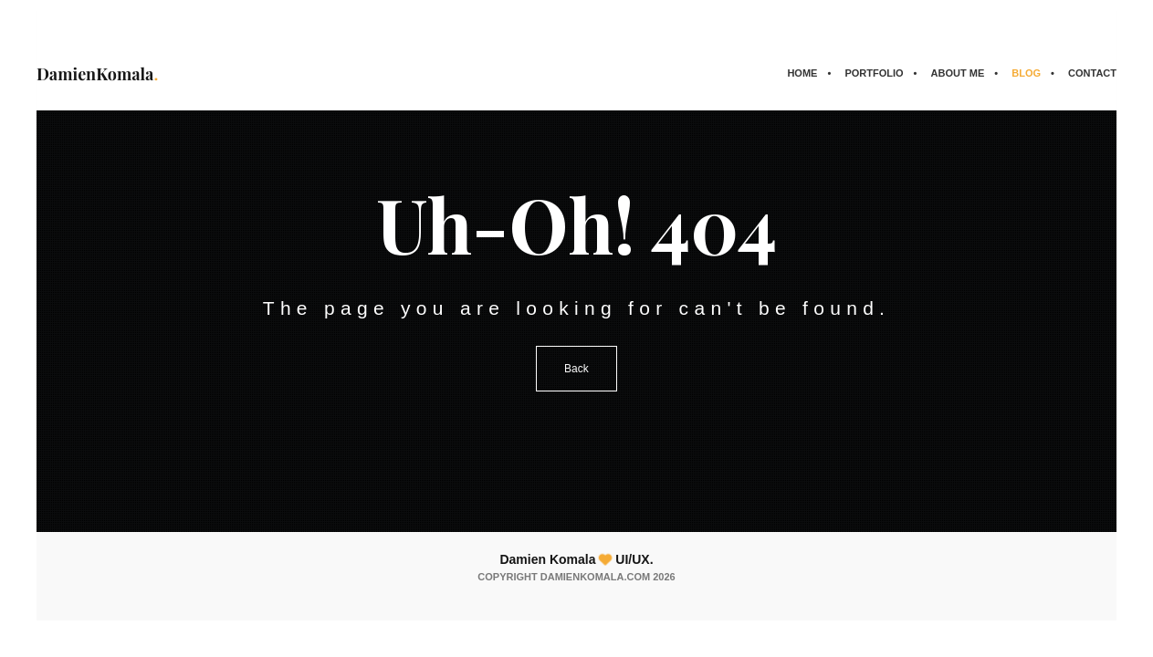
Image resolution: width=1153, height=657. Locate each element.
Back (576, 368)
